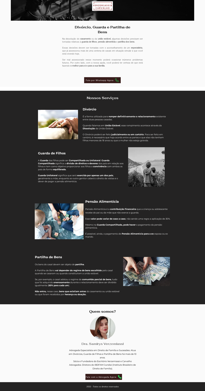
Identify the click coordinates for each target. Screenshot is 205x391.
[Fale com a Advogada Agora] (103, 377)
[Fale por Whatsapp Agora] (102, 80)
